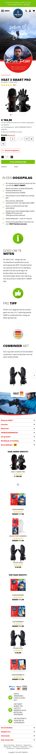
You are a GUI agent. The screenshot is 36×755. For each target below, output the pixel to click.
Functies (4, 424)
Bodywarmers (27, 745)
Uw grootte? (11, 135)
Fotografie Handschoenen (22, 748)
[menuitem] (5, 11)
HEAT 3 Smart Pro (18, 472)
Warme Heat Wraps (9, 745)
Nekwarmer (19, 745)
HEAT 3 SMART (19, 185)
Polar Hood (18, 563)
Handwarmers (18, 509)
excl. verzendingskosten (7, 127)
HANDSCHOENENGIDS (9, 433)
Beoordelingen (9, 445)
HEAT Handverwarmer (18, 224)
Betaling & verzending (10, 441)
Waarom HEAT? (7, 420)
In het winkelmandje (18, 162)
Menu (5, 10)
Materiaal (5, 429)
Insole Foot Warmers (18, 536)
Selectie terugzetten (10, 150)
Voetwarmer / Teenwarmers (20, 747)
